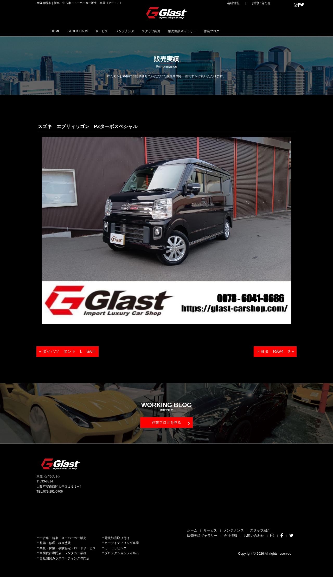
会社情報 (245, 3)
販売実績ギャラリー (221, 31)
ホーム (192, 530)
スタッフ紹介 (182, 31)
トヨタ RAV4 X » (275, 351)
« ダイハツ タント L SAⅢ (67, 351)
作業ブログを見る (171, 422)
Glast (61, 464)
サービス (119, 31)
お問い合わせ (265, 3)
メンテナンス (149, 31)
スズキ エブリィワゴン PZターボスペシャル (87, 126)
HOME (58, 31)
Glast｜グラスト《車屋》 (167, 12)
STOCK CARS (87, 31)
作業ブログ (258, 31)
